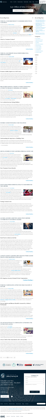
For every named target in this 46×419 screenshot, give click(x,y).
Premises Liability (11, 56)
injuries (30, 34)
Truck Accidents (12, 221)
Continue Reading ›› (29, 49)
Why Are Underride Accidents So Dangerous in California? (40, 30)
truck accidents (17, 234)
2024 (36, 59)
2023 (36, 60)
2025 (36, 57)
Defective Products (11, 24)
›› (14, 357)
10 (11, 357)
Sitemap (21, 416)
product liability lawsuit (15, 270)
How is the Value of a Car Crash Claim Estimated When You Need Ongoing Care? (41, 21)
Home (11, 1)
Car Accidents (10, 326)
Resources (8, 416)
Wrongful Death (38, 52)
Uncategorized (38, 49)
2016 (36, 71)
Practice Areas (20, 1)
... (2, 357)
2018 (36, 68)
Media (30, 1)
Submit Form (34, 391)
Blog (33, 1)
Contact (36, 1)
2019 (36, 66)
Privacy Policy (13, 416)
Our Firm (15, 1)
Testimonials (26, 1)
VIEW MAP (4, 396)
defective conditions (14, 130)
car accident (7, 98)
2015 (36, 73)
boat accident (13, 98)
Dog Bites (37, 42)
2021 (36, 62)
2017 (36, 70)
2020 (36, 64)
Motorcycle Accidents (39, 44)
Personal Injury (11, 153)
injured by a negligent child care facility (7, 299)
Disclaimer (17, 416)
